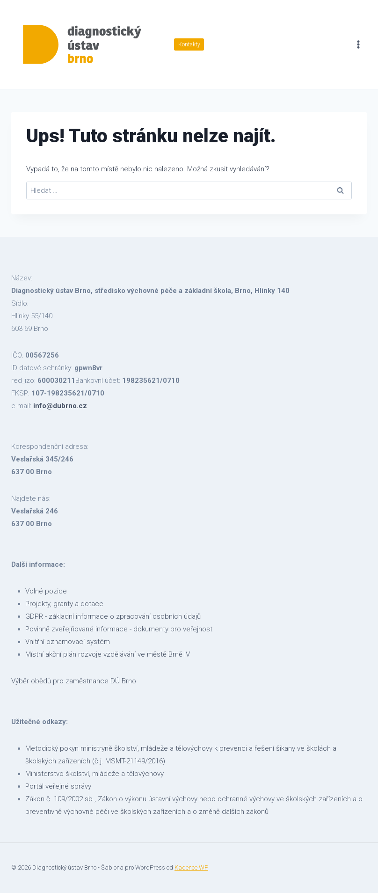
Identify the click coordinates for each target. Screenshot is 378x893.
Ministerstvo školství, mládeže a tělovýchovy (94, 773)
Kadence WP (191, 867)
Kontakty (189, 44)
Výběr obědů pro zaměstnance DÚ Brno (73, 681)
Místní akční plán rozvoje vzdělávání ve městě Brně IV (107, 654)
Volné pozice (46, 591)
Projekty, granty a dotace (64, 604)
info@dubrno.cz (60, 406)
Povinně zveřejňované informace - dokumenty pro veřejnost (118, 629)
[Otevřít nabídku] (358, 44)
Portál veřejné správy (58, 786)
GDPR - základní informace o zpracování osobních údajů (113, 616)
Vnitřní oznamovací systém (67, 641)
